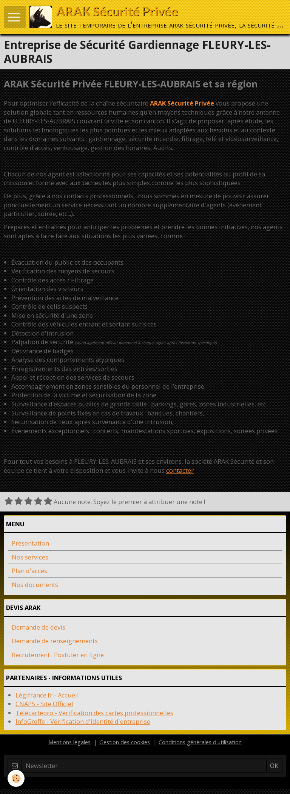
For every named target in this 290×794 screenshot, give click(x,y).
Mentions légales (69, 742)
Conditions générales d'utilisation (200, 742)
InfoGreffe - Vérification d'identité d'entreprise (82, 721)
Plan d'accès (29, 570)
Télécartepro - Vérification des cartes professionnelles (94, 712)
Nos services (30, 557)
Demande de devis (38, 627)
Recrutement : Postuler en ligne (58, 654)
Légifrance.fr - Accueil (47, 695)
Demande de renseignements (55, 640)
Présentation (30, 543)
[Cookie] (16, 778)
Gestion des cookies (124, 742)
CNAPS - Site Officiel (44, 703)
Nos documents (35, 584)
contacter (180, 470)
